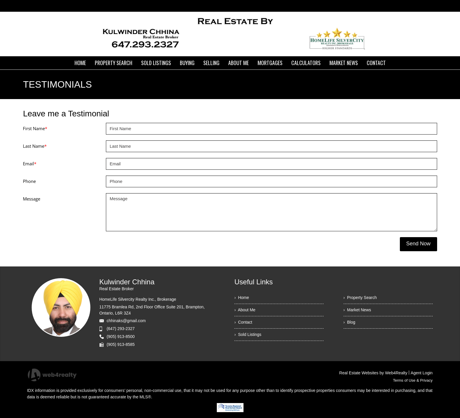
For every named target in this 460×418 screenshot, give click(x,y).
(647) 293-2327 (120, 328)
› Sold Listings (247, 334)
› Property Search (360, 297)
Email (29, 163)
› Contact (243, 322)
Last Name (35, 146)
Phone (29, 181)
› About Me (245, 309)
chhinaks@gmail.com (126, 320)
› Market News (357, 309)
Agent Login (422, 373)
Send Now (418, 244)
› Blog (349, 322)
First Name (35, 128)
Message (31, 199)
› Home (241, 297)
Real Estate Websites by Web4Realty (373, 373)
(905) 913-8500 (120, 336)
